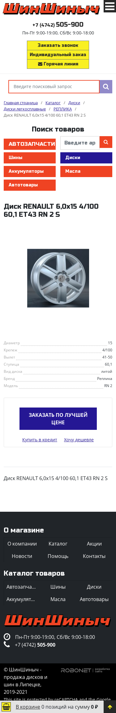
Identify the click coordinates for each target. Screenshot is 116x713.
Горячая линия (58, 64)
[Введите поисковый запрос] (54, 86)
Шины (15, 157)
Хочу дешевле (79, 440)
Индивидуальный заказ (58, 54)
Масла (72, 171)
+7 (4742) (58, 25)
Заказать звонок (58, 45)
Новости (22, 556)
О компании (22, 543)
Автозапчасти (32, 144)
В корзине (28, 706)
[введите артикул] (80, 143)
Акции (94, 543)
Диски (72, 157)
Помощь (58, 556)
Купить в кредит (39, 440)
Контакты (94, 556)
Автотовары (23, 185)
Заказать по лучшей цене (58, 419)
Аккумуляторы (26, 171)
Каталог (58, 543)
